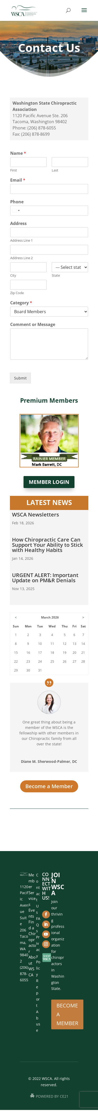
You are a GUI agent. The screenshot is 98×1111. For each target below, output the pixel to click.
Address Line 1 (21, 240)
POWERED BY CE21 (52, 1096)
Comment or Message (32, 324)
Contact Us (38, 893)
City (13, 275)
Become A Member (67, 1014)
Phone (17, 202)
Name (18, 153)
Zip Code (17, 293)
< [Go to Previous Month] (16, 617)
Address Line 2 (21, 258)
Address (18, 223)
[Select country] (15, 211)
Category (21, 303)
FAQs (38, 925)
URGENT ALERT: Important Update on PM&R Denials (45, 578)
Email (17, 180)
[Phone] (49, 211)
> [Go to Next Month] (83, 617)
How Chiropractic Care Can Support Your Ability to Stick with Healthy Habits (47, 545)
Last (55, 170)
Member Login (49, 481)
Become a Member (49, 786)
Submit (20, 378)
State (56, 275)
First (13, 170)
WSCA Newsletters (35, 514)
